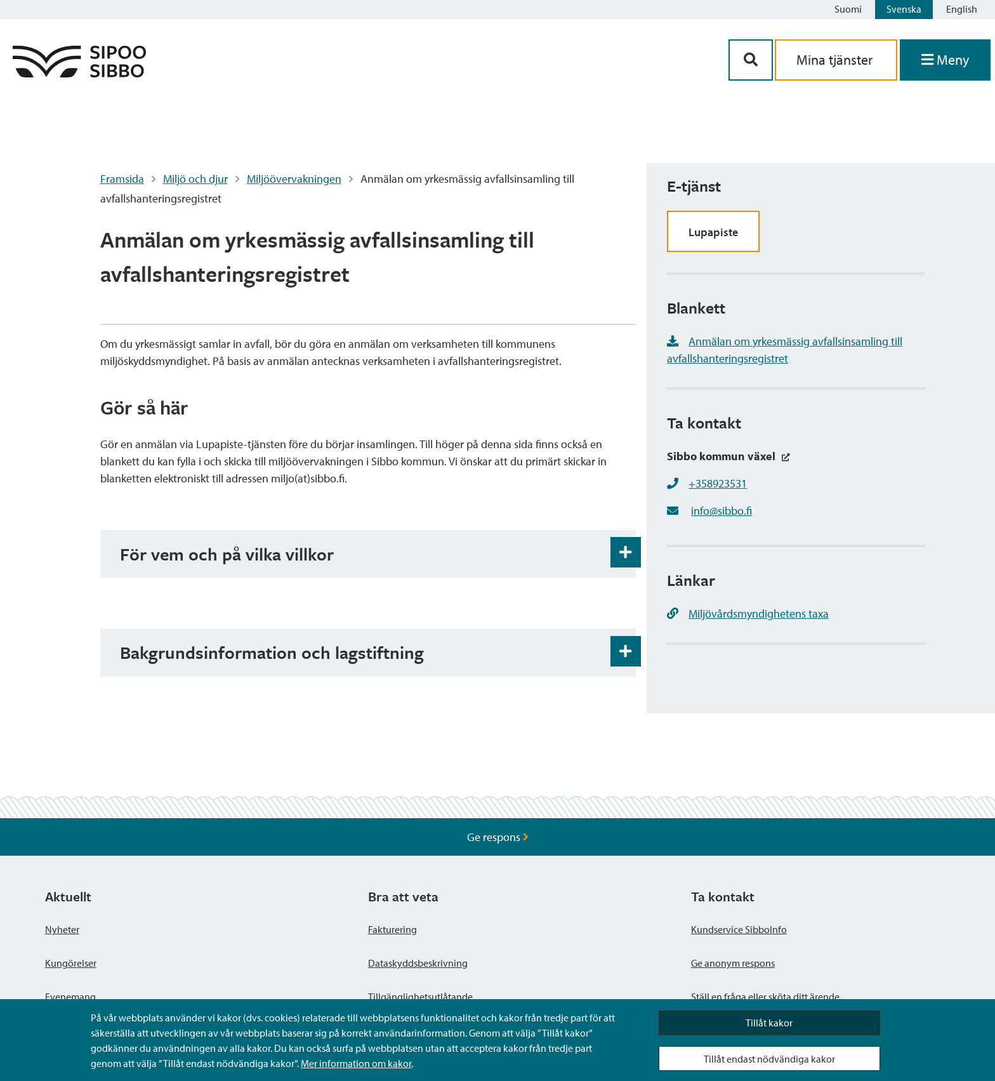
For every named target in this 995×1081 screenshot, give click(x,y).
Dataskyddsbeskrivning (418, 963)
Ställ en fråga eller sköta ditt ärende (765, 996)
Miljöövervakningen (294, 178)
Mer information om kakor (356, 1063)
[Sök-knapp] (750, 60)
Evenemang (70, 996)
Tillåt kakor (769, 1022)
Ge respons (498, 837)
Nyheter (62, 929)
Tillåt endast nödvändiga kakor (769, 1058)
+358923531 (718, 483)
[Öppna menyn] (945, 60)
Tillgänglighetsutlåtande (420, 996)
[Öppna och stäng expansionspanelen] (625, 552)
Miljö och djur (195, 178)
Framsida (122, 178)
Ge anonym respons (733, 963)
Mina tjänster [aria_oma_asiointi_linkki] (836, 60)
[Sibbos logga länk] (79, 73)
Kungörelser (70, 963)
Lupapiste (713, 232)
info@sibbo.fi (721, 510)
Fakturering (392, 929)
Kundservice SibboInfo (739, 929)
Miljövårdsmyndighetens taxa (748, 613)
